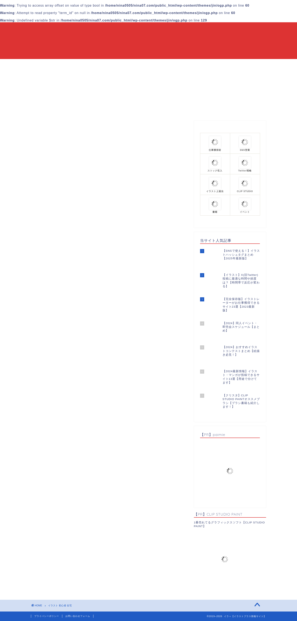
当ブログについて (126, 64)
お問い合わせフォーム (77, 616)
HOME (99, 64)
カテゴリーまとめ (161, 64)
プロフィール (193, 64)
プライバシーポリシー (46, 616)
